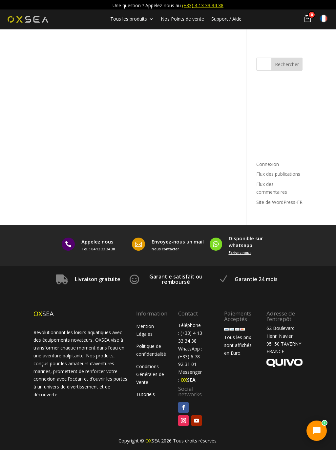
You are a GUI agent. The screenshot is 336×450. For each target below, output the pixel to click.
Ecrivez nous (240, 252)
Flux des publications (278, 174)
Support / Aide (226, 19)
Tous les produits (128, 19)
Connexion (267, 164)
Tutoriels (146, 394)
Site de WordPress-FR (279, 202)
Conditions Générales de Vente (150, 374)
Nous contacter (165, 248)
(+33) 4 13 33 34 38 (202, 5)
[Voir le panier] (308, 18)
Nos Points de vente (182, 19)
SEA (188, 380)
